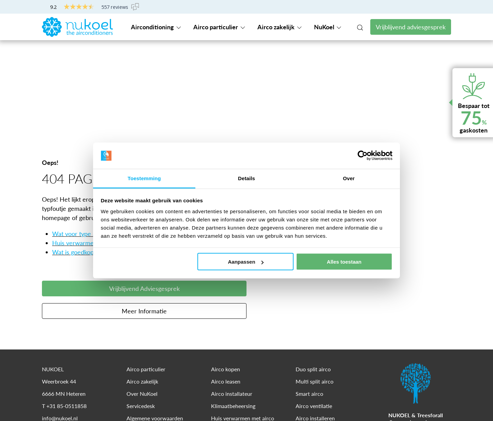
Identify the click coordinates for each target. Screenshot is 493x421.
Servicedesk (429, 7)
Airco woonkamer (232, 350)
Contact (390, 7)
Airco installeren (315, 326)
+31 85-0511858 (349, 7)
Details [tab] (246, 178)
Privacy (49, 404)
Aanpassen (246, 262)
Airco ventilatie (314, 314)
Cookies (109, 404)
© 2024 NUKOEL (60, 392)
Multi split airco (314, 289)
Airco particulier (219, 27)
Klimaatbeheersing (233, 314)
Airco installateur (231, 301)
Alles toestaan (344, 262)
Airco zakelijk (280, 27)
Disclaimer (79, 404)
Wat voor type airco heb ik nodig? (97, 141)
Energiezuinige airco (235, 338)
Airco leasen (225, 289)
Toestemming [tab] (144, 178)
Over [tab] (349, 178)
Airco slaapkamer (231, 363)
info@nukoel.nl (60, 326)
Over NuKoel (142, 301)
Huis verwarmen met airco (88, 151)
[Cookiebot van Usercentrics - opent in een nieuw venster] (362, 156)
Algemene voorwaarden (154, 326)
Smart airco (309, 301)
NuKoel (328, 27)
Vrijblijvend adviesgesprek (411, 27)
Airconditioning (156, 27)
